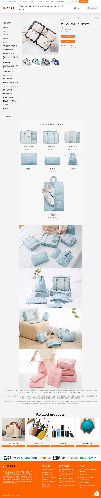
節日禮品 (5, 104)
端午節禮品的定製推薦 (66, 478)
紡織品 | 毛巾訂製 (8, 71)
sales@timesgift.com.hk (47, 2)
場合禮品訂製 (6, 108)
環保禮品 (5, 42)
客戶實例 (40, 6)
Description (8, 116)
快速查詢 (68, 41)
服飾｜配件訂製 (7, 90)
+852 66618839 (72, 2)
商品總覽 (22, 6)
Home (62, 18)
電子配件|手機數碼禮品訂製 (10, 82)
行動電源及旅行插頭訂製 (10, 46)
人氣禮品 (34, 6)
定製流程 (55, 6)
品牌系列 (5, 35)
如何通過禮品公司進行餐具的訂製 (66, 486)
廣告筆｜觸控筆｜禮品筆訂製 (10, 57)
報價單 (83, 1)
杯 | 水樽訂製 (6, 62)
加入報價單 (68, 36)
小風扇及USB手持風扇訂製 (10, 101)
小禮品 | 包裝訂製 (8, 97)
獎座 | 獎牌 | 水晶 (7, 93)
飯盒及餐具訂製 (7, 79)
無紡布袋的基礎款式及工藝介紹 (66, 481)
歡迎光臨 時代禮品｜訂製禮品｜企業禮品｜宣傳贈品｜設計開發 (18, 1)
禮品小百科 (64, 466)
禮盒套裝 (5, 38)
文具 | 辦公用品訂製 (8, 53)
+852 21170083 (60, 2)
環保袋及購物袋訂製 (8, 49)
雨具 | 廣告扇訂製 (8, 75)
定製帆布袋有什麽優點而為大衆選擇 (66, 470)
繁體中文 (77, 8)
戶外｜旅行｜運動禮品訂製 (10, 86)
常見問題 (60, 6)
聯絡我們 (21, 9)
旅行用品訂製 (86, 18)
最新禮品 (28, 6)
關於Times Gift (47, 6)
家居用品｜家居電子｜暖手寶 (10, 66)
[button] (57, 36)
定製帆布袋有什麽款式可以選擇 (66, 474)
